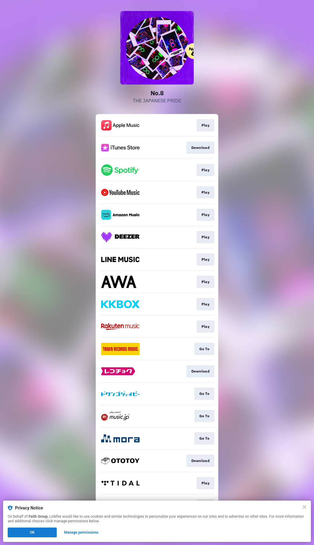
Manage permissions (81, 532)
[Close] (304, 507)
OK (32, 532)
